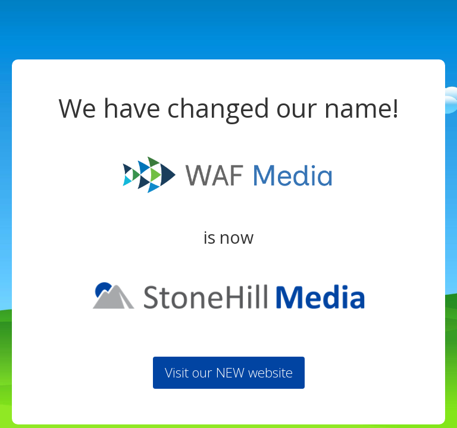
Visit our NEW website (229, 372)
